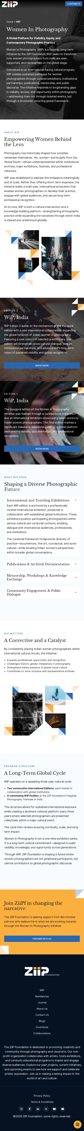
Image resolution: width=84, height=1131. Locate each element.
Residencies (42, 996)
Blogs (42, 1021)
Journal (42, 1002)
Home (9, 21)
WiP (42, 990)
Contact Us (42, 1014)
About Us (42, 1008)
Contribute (73, 3)
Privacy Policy (42, 1095)
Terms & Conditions (42, 1101)
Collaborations (42, 1033)
